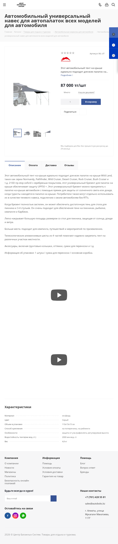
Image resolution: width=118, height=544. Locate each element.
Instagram (15, 516)
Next (54, 133)
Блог (82, 463)
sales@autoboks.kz (95, 503)
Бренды (84, 471)
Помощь (47, 463)
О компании (12, 463)
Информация (51, 458)
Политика (10, 476)
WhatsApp (23, 516)
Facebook (8, 516)
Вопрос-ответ (87, 467)
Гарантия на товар (52, 476)
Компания (11, 458)
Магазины (10, 471)
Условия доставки (52, 471)
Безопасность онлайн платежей (17, 482)
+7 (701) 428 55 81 (95, 497)
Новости (9, 467)
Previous (10, 133)
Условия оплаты (51, 467)
